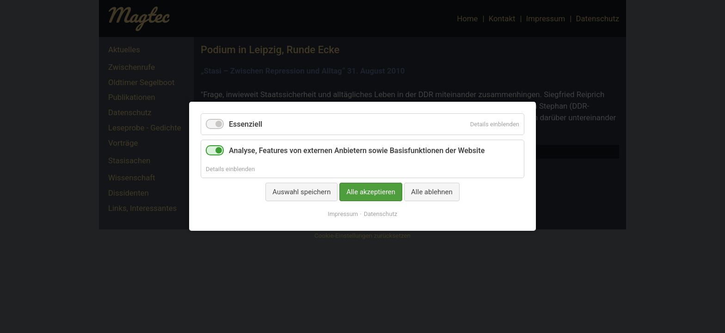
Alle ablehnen (432, 192)
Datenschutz (380, 214)
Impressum (343, 214)
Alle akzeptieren (370, 192)
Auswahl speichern (301, 192)
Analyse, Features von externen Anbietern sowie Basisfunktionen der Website (357, 151)
